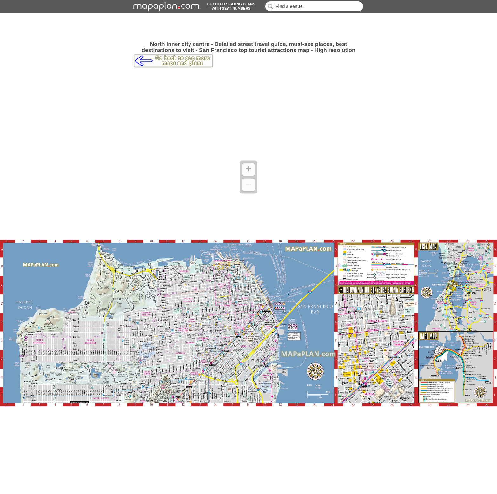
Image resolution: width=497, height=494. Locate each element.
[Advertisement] (248, 27)
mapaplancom (165, 6)
